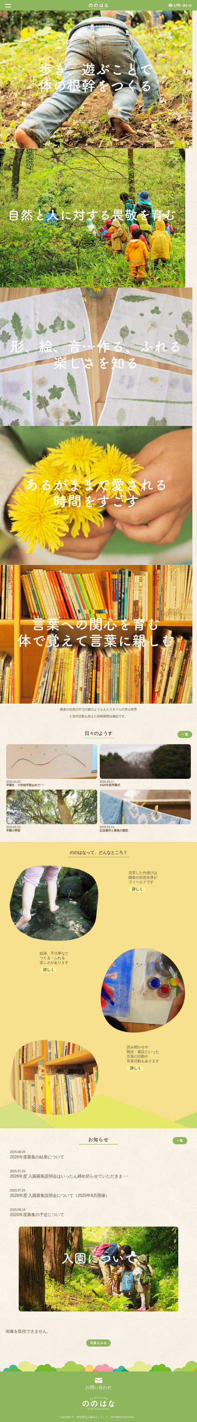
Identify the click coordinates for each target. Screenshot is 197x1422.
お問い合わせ (182, 5)
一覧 (184, 734)
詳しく (137, 889)
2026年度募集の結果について (37, 1157)
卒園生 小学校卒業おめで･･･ (25, 785)
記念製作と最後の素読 (114, 830)
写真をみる (98, 1343)
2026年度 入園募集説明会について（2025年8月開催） (60, 1195)
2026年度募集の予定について (37, 1214)
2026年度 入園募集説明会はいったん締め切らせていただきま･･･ (69, 1176)
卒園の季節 (13, 830)
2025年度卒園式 (110, 785)
